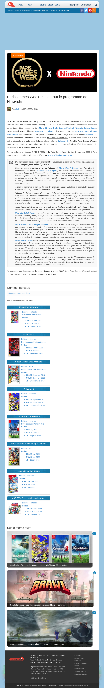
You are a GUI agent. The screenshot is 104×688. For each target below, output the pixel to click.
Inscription (74, 5)
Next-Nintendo (52, 685)
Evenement (26, 10)
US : (29, 324)
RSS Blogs (42, 678)
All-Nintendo (42, 685)
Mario (55, 667)
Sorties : (25, 318)
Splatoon (48, 669)
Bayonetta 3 (89, 134)
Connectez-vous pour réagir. (19, 293)
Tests (29, 5)
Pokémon (61, 667)
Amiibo (32, 671)
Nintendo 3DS (58, 669)
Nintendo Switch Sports (85, 128)
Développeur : (28, 315)
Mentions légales (81, 674)
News (17, 10)
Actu (22, 5)
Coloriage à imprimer (70, 685)
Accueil (10, 10)
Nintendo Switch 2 (41, 673)
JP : (28, 326)
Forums (42, 5)
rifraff (17, 109)
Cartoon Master (51, 671)
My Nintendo (40, 671)
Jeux (58, 5)
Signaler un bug (80, 671)
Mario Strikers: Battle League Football (56, 128)
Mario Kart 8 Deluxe (44, 131)
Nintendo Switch (41, 667)
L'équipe (78, 655)
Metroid (33, 669)
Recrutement (79, 668)
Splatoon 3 (63, 141)
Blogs (50, 5)
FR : (29, 321)
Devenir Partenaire (30, 685)
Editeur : (25, 312)
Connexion (87, 5)
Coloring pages (83, 685)
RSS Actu (33, 678)
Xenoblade (41, 669)
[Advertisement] (52, 31)
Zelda (50, 667)
